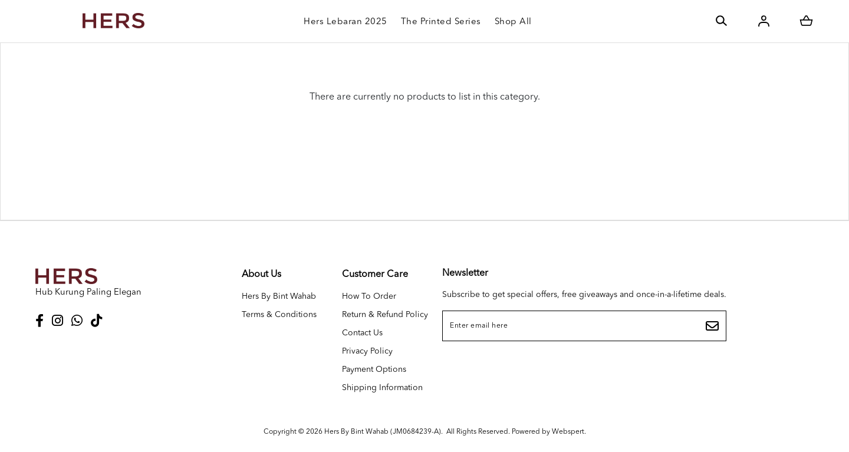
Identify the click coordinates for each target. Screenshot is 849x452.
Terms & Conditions (279, 315)
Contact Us (362, 333)
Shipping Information (382, 388)
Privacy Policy (367, 351)
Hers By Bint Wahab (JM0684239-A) (382, 431)
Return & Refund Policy (385, 315)
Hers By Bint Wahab (279, 296)
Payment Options (374, 369)
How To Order (369, 296)
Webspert (568, 431)
